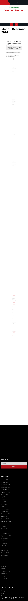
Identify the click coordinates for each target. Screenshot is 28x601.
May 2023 (13, 319)
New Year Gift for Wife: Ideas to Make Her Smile (14, 164)
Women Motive (14, 10)
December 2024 (13, 313)
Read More (13, 40)
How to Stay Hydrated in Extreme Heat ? (14, 302)
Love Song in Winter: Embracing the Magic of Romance (13, 35)
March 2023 (13, 320)
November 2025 (13, 308)
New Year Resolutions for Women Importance (14, 70)
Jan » (13, 325)
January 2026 (13, 307)
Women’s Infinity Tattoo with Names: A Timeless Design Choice (14, 103)
